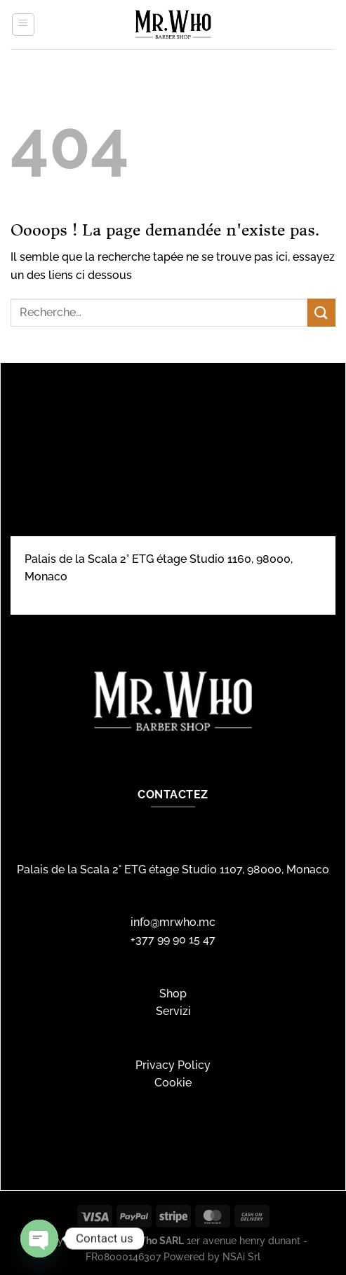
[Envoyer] (321, 312)
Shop (173, 993)
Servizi (173, 1011)
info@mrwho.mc (173, 922)
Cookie (173, 1082)
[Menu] (23, 24)
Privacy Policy (173, 1065)
